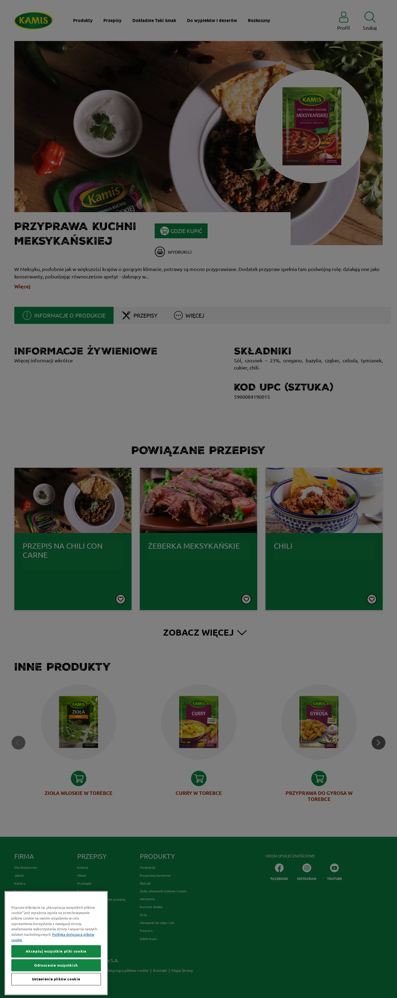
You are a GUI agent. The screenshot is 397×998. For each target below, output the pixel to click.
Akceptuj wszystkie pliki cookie (56, 971)
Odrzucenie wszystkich (56, 985)
